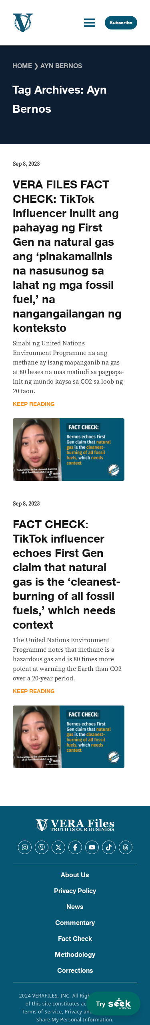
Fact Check (75, 939)
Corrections (75, 971)
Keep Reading (34, 404)
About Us (75, 875)
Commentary (75, 923)
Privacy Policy (75, 891)
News (75, 907)
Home (22, 66)
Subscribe (121, 23)
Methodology (75, 955)
